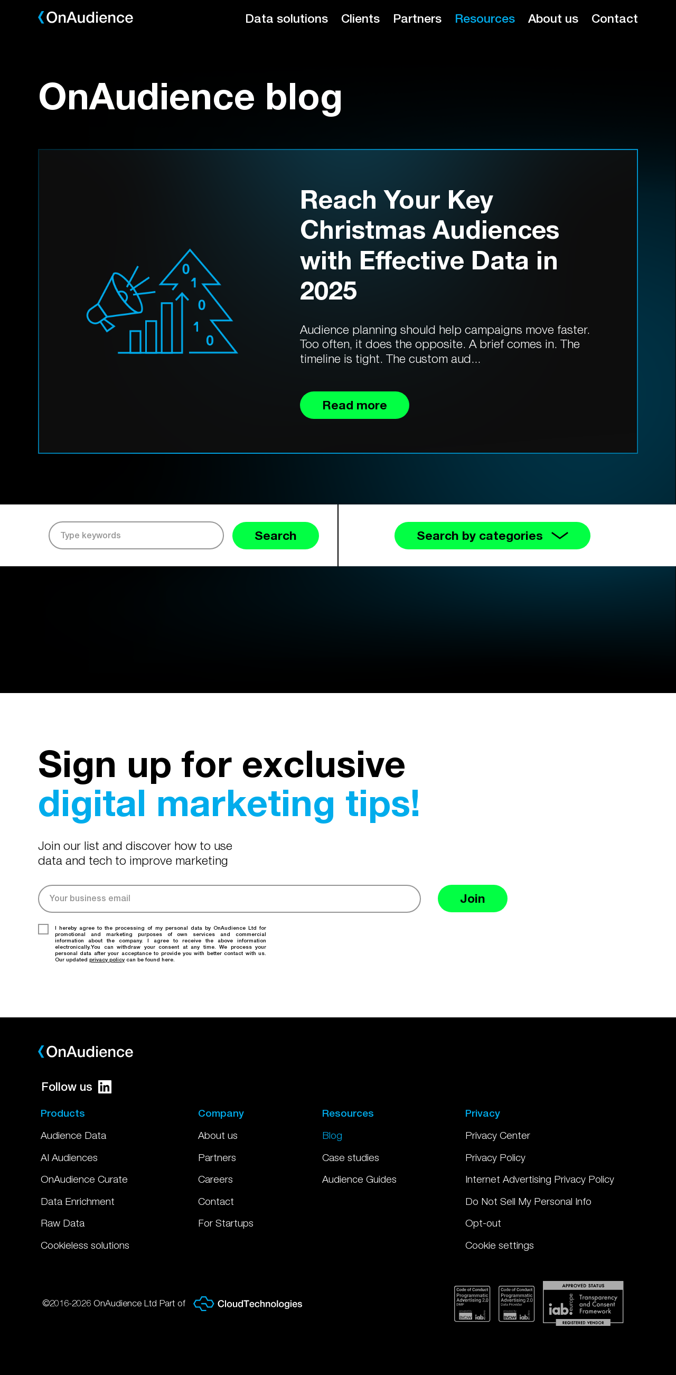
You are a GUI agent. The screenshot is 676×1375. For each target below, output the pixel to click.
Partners (417, 18)
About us (553, 18)
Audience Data (73, 1135)
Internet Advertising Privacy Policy (539, 1179)
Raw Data (62, 1223)
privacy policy (107, 959)
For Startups (225, 1223)
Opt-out (483, 1223)
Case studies (350, 1157)
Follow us (76, 1086)
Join (472, 898)
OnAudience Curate (84, 1179)
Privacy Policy (495, 1157)
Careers (215, 1179)
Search (276, 535)
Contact (615, 18)
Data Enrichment (78, 1201)
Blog (332, 1135)
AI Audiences (69, 1157)
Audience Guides (359, 1179)
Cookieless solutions (85, 1245)
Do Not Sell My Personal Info (528, 1201)
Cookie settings (499, 1245)
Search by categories (492, 535)
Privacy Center (497, 1135)
